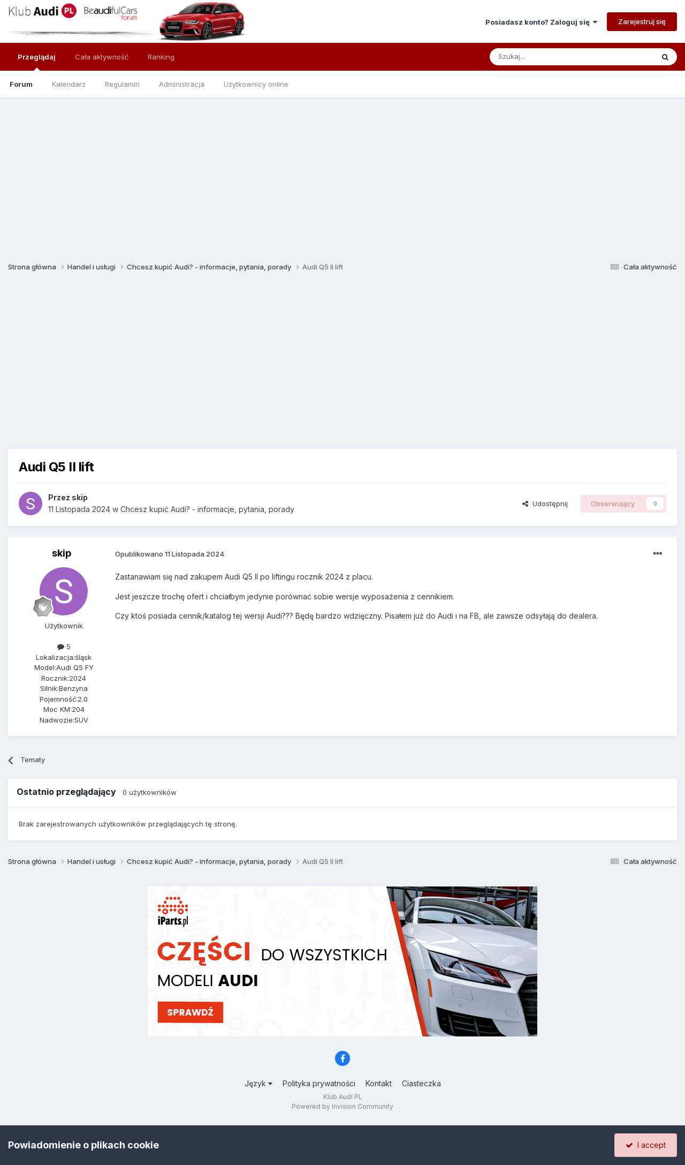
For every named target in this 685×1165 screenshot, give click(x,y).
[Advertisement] (342, 172)
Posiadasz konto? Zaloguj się (541, 22)
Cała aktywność (101, 56)
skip (80, 497)
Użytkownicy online (256, 84)
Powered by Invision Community (342, 1106)
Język (258, 1083)
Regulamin (122, 84)
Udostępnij (545, 503)
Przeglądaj (37, 61)
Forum (21, 84)
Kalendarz (69, 84)
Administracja (181, 84)
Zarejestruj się (642, 21)
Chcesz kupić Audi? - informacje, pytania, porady (207, 509)
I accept (646, 1144)
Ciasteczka (421, 1083)
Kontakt (379, 1083)
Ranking (161, 56)
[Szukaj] (545, 56)
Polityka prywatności (319, 1083)
